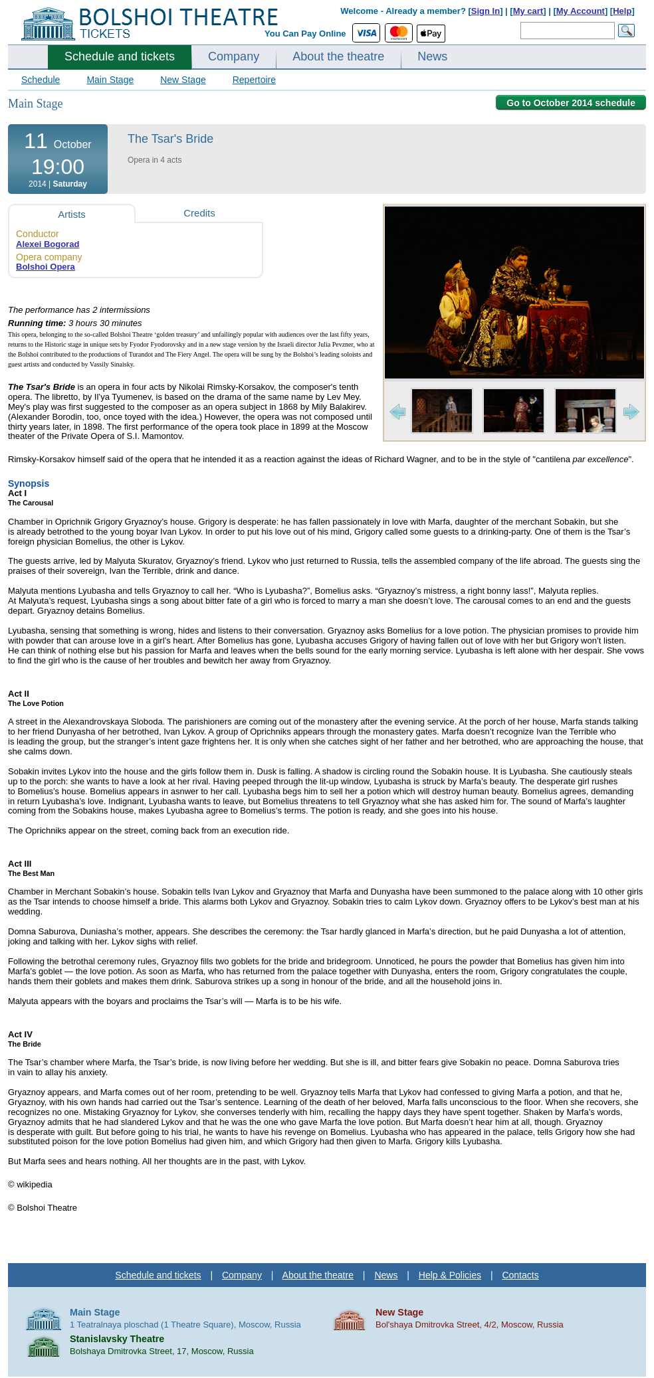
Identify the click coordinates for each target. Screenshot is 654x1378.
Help (622, 11)
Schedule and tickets (119, 56)
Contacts (520, 1275)
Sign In (485, 11)
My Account (580, 11)
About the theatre (338, 56)
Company (233, 56)
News (432, 56)
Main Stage (110, 79)
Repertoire (254, 79)
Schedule (40, 79)
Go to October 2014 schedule (570, 103)
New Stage (182, 79)
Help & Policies (450, 1275)
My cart (528, 11)
